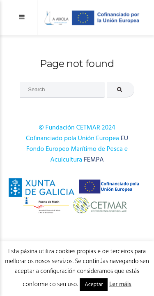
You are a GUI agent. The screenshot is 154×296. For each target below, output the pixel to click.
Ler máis (120, 284)
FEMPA (94, 160)
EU (124, 138)
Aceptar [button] (94, 284)
